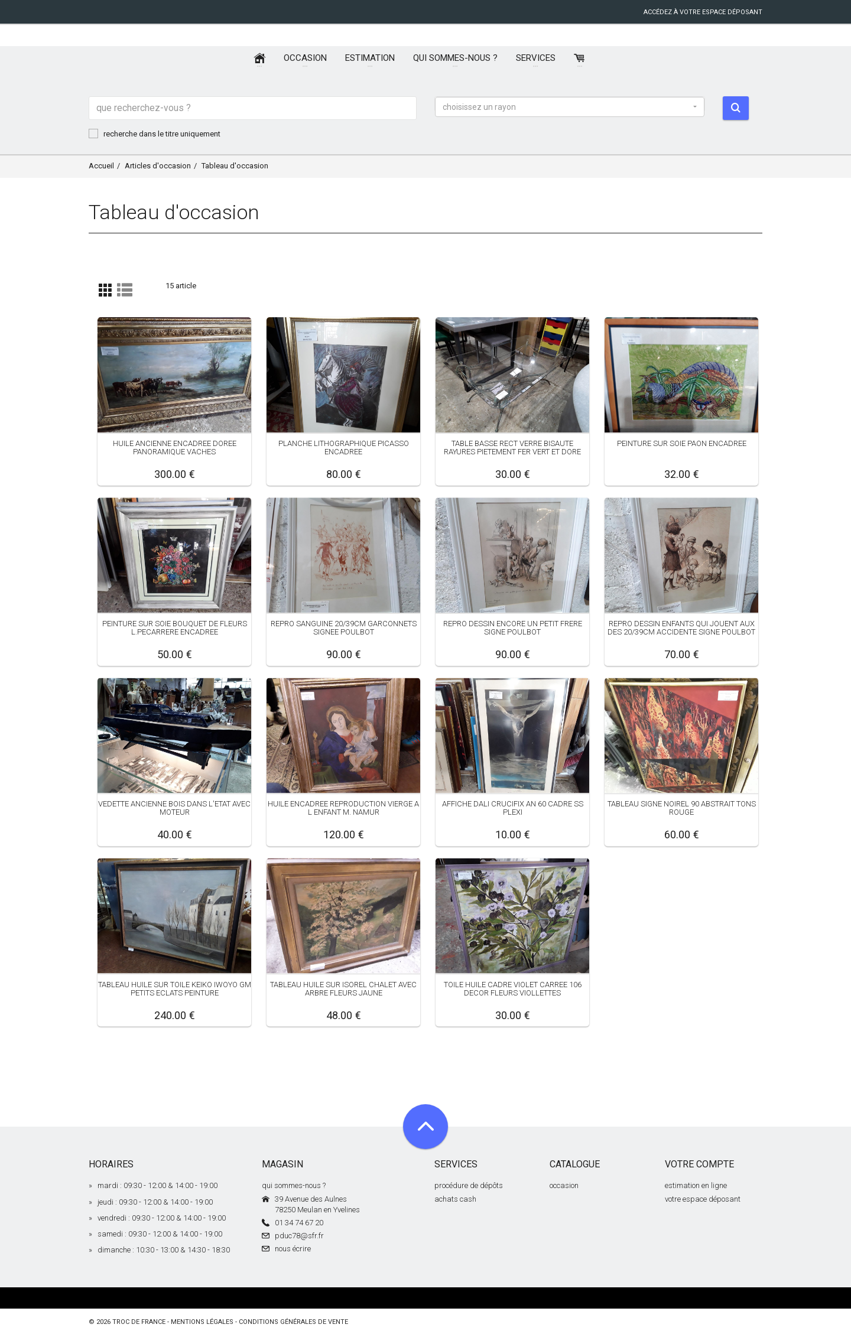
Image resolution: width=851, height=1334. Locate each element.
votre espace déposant (702, 1199)
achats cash (455, 1199)
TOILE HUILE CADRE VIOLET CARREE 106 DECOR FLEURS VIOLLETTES (513, 988)
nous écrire (293, 1248)
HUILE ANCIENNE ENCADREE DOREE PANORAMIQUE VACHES (174, 447)
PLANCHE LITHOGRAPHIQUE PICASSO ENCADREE (343, 447)
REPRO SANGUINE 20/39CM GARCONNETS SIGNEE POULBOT (344, 627)
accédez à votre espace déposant (703, 12)
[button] (569, 107)
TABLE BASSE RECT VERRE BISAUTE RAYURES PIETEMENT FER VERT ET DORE (512, 447)
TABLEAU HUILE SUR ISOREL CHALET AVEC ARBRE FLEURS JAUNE (343, 988)
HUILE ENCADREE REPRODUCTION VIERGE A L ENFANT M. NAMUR (343, 807)
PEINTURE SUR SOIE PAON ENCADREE (681, 443)
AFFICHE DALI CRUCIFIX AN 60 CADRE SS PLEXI (512, 807)
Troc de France (138, 1322)
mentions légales (202, 1322)
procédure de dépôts (468, 1185)
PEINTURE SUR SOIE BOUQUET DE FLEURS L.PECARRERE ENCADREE (174, 627)
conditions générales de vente (293, 1322)
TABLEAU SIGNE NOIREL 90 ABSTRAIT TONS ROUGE (682, 807)
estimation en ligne (696, 1185)
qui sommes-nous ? (294, 1185)
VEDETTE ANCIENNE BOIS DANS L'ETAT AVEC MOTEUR (174, 807)
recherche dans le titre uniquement (154, 133)
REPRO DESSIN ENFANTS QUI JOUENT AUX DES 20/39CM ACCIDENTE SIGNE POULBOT (681, 627)
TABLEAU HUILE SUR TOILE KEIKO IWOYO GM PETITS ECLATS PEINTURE (174, 988)
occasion (564, 1185)
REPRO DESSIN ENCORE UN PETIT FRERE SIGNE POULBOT (512, 627)
